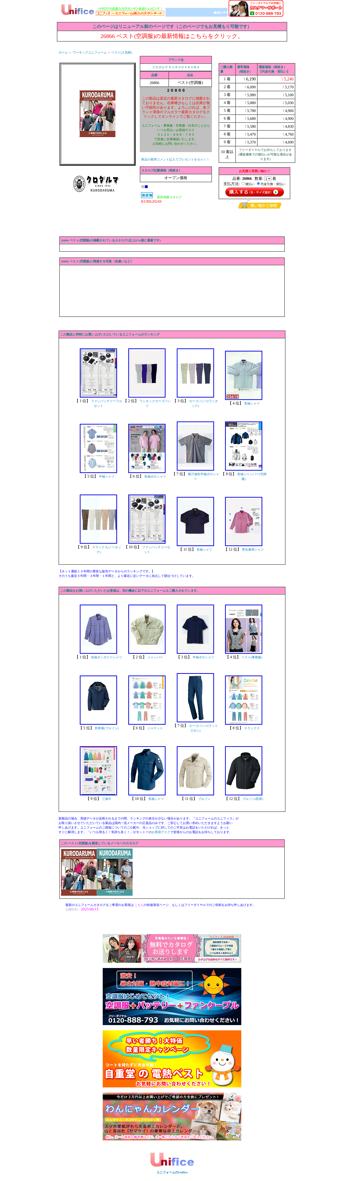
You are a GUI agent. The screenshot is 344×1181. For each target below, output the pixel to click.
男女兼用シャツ (253, 549)
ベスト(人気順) (121, 52)
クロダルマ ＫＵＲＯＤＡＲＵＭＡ (175, 67)
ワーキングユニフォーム (90, 52)
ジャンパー (155, 657)
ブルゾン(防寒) (252, 799)
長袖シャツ (252, 403)
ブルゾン (204, 799)
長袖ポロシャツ (155, 476)
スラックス (252, 728)
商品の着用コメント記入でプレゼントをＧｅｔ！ (175, 159)
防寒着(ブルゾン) (107, 728)
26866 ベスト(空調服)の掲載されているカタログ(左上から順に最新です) (111, 240)
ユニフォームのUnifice (172, 1172)
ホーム (63, 52)
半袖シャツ (106, 476)
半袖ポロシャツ (203, 657)
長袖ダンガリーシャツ (106, 657)
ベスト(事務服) (252, 657)
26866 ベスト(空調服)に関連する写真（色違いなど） (97, 261)
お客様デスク (161, 832)
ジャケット (155, 728)
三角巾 (106, 799)
